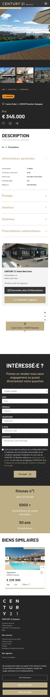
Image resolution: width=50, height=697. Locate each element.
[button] (8, 558)
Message (6, 437)
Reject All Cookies (25, 685)
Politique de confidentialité (14, 463)
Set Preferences (25, 678)
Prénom (6, 407)
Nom (4, 397)
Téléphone (7, 417)
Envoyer (25, 474)
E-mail (5, 427)
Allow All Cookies (25, 692)
